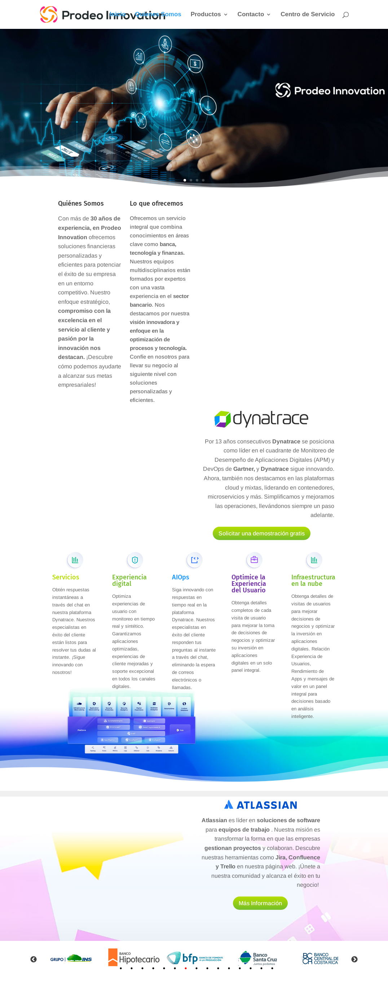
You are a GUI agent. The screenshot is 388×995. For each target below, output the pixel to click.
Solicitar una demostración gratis (262, 533)
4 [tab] (153, 968)
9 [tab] (207, 968)
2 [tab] (131, 968)
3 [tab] (142, 968)
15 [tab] (272, 968)
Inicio (117, 15)
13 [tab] (250, 968)
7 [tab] (185, 968)
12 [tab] (239, 968)
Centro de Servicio (308, 15)
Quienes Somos (158, 15)
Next (354, 959)
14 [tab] (261, 968)
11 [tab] (229, 968)
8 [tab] (196, 968)
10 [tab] (218, 968)
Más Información (260, 903)
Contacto (251, 15)
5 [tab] (164, 968)
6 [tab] (174, 968)
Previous (33, 959)
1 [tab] (120, 968)
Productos (206, 15)
